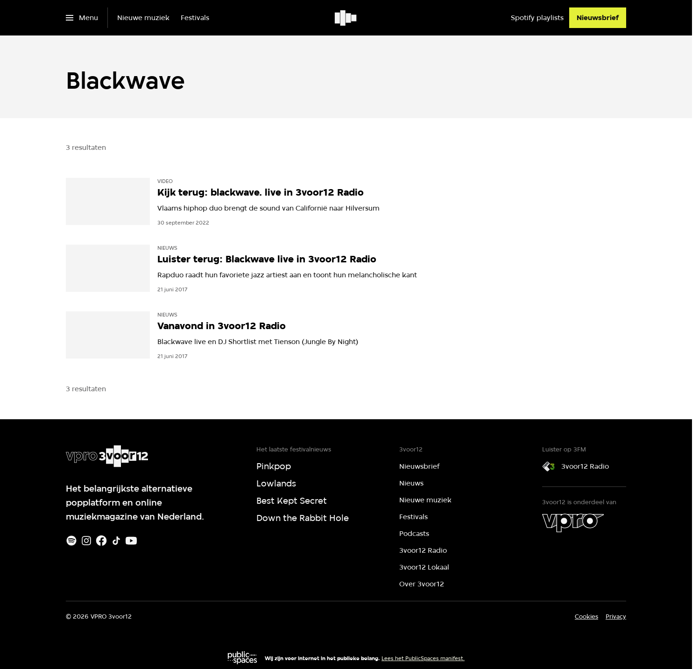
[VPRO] (573, 523)
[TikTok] (116, 540)
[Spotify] (71, 540)
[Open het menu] (82, 17)
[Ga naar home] (346, 17)
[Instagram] (86, 540)
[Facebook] (101, 540)
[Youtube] (131, 540)
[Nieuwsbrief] (597, 17)
